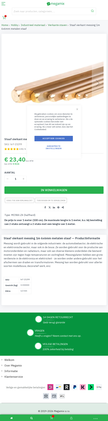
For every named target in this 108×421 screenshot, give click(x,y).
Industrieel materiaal (33, 25)
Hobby (14, 25)
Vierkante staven (57, 25)
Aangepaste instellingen (54, 147)
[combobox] (54, 11)
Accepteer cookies (54, 138)
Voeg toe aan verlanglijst (19, 200)
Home (4, 25)
